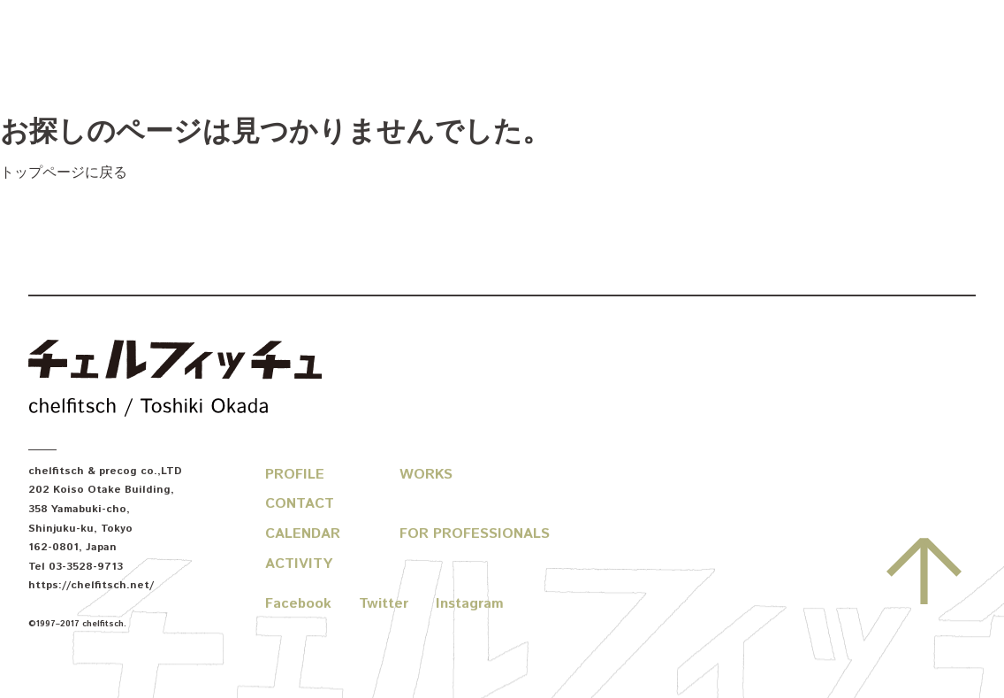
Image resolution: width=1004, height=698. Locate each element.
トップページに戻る (63, 173)
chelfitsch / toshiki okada (175, 380)
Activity (298, 564)
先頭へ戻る (924, 570)
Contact (299, 504)
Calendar (302, 534)
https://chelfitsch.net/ (91, 585)
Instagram (470, 604)
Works (426, 474)
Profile (294, 474)
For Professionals (474, 534)
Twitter (383, 604)
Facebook (298, 604)
